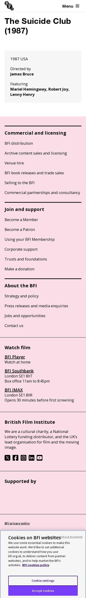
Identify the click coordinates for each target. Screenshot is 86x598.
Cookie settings (43, 583)
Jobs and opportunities (25, 315)
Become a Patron (20, 229)
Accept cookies (43, 592)
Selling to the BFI (20, 182)
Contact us (14, 325)
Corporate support (21, 249)
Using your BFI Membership (30, 239)
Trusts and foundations (26, 259)
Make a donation (19, 268)
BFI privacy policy (17, 523)
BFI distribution (19, 143)
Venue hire (14, 163)
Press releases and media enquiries (36, 305)
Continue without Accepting (64, 538)
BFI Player (15, 357)
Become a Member (21, 219)
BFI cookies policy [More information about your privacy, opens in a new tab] (35, 567)
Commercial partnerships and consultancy (42, 192)
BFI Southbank (19, 371)
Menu (70, 6)
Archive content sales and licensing (36, 153)
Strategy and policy (22, 296)
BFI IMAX (14, 390)
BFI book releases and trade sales (34, 172)
